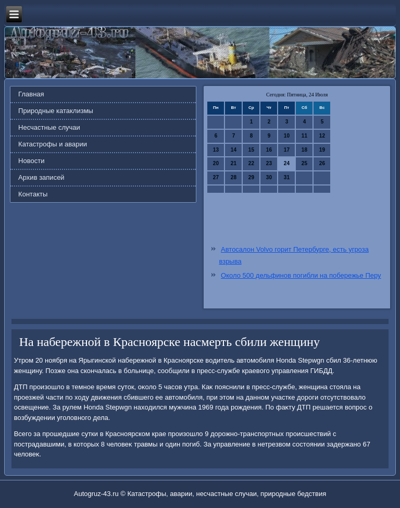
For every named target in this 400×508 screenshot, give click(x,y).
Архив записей (41, 177)
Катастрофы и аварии (52, 144)
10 (287, 136)
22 (251, 163)
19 (322, 150)
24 (287, 163)
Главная (31, 94)
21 (233, 163)
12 (322, 136)
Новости (31, 161)
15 (251, 150)
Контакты (32, 194)
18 (304, 150)
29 (251, 177)
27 (216, 177)
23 (269, 163)
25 (304, 163)
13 (216, 150)
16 (269, 150)
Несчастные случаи (49, 127)
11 (304, 136)
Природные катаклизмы (55, 111)
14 (233, 150)
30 (269, 177)
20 (216, 163)
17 (287, 150)
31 (287, 177)
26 (322, 163)
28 (233, 177)
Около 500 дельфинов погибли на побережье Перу (301, 275)
